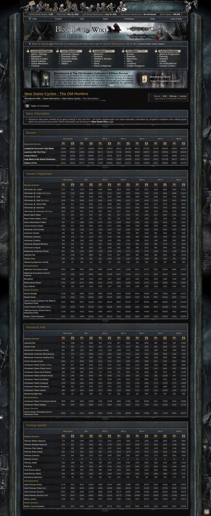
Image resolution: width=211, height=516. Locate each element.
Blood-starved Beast (32, 283)
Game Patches (38, 61)
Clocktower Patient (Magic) (35, 405)
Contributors (129, 19)
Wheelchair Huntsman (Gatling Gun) (39, 357)
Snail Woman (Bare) (32, 470)
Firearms (98, 56)
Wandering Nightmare (33, 394)
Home (34, 54)
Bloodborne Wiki (33, 98)
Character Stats (68, 56)
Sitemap (43, 54)
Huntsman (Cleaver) (32, 237)
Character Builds (69, 59)
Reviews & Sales (39, 59)
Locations (131, 63)
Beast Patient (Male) (32, 215)
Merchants (132, 59)
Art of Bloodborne (168, 63)
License (182, 96)
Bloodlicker (28, 279)
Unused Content (167, 66)
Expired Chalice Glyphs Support (151, 44)
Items (96, 63)
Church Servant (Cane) (33, 226)
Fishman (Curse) (31, 459)
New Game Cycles (71, 98)
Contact (58, 19)
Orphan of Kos (30, 163)
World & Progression (169, 54)
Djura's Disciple (30, 294)
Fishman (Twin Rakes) (33, 448)
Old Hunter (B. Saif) (32, 197)
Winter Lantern (30, 499)
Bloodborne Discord (160, 76)
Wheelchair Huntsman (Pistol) (36, 251)
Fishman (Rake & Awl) (33, 452)
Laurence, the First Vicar (35, 152)
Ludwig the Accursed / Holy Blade (39, 148)
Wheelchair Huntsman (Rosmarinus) (39, 354)
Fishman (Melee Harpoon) (35, 441)
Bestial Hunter (30, 297)
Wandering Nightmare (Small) (36, 262)
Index (34, 19)
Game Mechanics (39, 63)
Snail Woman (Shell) (32, 474)
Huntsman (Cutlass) (32, 240)
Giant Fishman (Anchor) (34, 492)
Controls (35, 66)
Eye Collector (29, 286)
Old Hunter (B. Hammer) (34, 208)
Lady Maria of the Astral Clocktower (39, 159)
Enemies (131, 56)
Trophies (164, 59)
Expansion (36, 56)
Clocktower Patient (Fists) (34, 365)
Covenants (66, 61)
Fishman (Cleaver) (31, 455)
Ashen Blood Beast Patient (35, 222)
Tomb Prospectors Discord (163, 81)
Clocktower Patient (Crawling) (36, 379)
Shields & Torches (102, 59)
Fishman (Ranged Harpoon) (35, 445)
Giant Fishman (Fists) (33, 485)
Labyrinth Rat (29, 255)
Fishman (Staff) (30, 463)
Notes (105, 19)
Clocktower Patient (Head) (35, 390)
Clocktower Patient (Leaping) (36, 383)
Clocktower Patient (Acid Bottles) (37, 372)
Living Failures (30, 156)
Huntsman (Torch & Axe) (34, 229)
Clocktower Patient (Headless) (36, 387)
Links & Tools (176, 19)
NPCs (129, 61)
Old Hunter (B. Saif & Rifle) (35, 204)
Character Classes (70, 54)
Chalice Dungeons (135, 66)
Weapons (98, 54)
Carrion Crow (29, 259)
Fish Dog (28, 466)
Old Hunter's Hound (32, 248)
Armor (97, 61)
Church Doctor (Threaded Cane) (37, 307)
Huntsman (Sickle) (31, 233)
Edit (165, 96)
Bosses (130, 54)
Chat (82, 19)
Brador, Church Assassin (34, 316)
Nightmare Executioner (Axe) (36, 269)
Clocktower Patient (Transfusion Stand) (40, 401)
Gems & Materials (102, 66)
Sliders (64, 63)
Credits (163, 61)
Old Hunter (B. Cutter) (33, 189)
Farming (164, 56)
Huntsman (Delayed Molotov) (36, 244)
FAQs (152, 19)
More (111, 85)
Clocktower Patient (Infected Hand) (38, 376)
